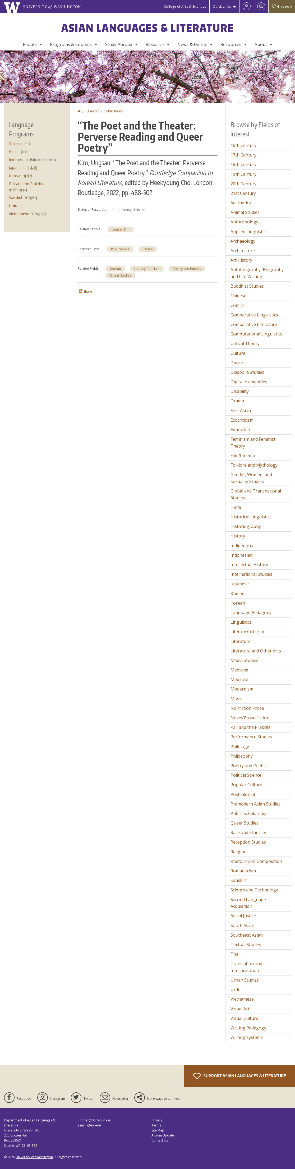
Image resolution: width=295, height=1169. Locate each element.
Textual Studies (246, 944)
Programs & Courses (71, 44)
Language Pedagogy (251, 612)
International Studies (251, 574)
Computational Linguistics (256, 334)
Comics (238, 305)
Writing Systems (247, 1037)
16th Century (243, 145)
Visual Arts (241, 1009)
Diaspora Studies (247, 372)
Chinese (15, 143)
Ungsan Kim (121, 229)
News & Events (192, 44)
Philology (240, 746)
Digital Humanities (249, 382)
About (261, 44)
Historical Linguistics (251, 517)
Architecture (243, 251)
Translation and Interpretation (246, 967)
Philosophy (242, 756)
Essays (148, 249)
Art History (241, 260)
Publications (113, 111)
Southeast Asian (247, 935)
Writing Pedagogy (248, 1028)
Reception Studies (248, 842)
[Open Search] (261, 6)
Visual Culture (244, 1018)
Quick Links (222, 6)
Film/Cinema (243, 455)
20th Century (243, 184)
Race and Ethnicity (248, 832)
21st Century (243, 193)
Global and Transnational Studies (256, 494)
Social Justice (243, 916)
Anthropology (244, 222)
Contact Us (159, 1140)
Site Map (157, 1130)
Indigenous (242, 546)
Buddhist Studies (247, 286)
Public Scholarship (249, 813)
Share (85, 291)
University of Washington (34, 1157)
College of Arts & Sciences (185, 6)
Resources (230, 44)
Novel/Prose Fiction (250, 718)
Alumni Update (162, 1135)
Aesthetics (241, 203)
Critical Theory (245, 343)
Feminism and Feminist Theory (253, 442)
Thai (235, 954)
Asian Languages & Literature (147, 28)
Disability (240, 391)
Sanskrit (15, 197)
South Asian (242, 925)
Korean (115, 268)
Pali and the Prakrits (26, 183)
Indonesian (18, 159)
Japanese (17, 167)
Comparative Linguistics (254, 315)
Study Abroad (118, 44)
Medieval (239, 679)
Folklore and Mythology (254, 465)
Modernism (242, 689)
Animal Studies (245, 212)
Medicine (239, 670)
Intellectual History (249, 565)
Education (240, 429)
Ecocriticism (242, 420)
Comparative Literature (254, 324)
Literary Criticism (146, 268)
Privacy (156, 1120)
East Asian (241, 410)
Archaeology (243, 241)
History (238, 536)
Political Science (246, 775)
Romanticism (243, 871)
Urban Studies (245, 980)
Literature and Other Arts (256, 651)
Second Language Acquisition (248, 903)
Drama (237, 401)
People (30, 44)
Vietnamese (19, 213)
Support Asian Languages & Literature (239, 1076)
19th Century (243, 174)
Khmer (237, 593)
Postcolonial (243, 794)
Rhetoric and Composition (256, 861)
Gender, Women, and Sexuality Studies (251, 478)
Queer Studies (120, 275)
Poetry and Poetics (187, 268)
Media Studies (244, 660)
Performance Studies (251, 737)
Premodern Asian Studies (255, 804)
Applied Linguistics (249, 231)
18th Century (243, 164)
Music (236, 699)
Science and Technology (254, 890)
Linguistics (241, 622)
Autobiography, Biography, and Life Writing (258, 273)
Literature (241, 641)
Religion (239, 852)
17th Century (243, 155)
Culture (238, 353)
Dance (237, 363)
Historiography (246, 526)
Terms (156, 1125)
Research (155, 44)
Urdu (13, 205)
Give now (282, 6)
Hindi (13, 151)
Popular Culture (246, 785)
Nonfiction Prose (247, 708)
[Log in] (246, 6)
